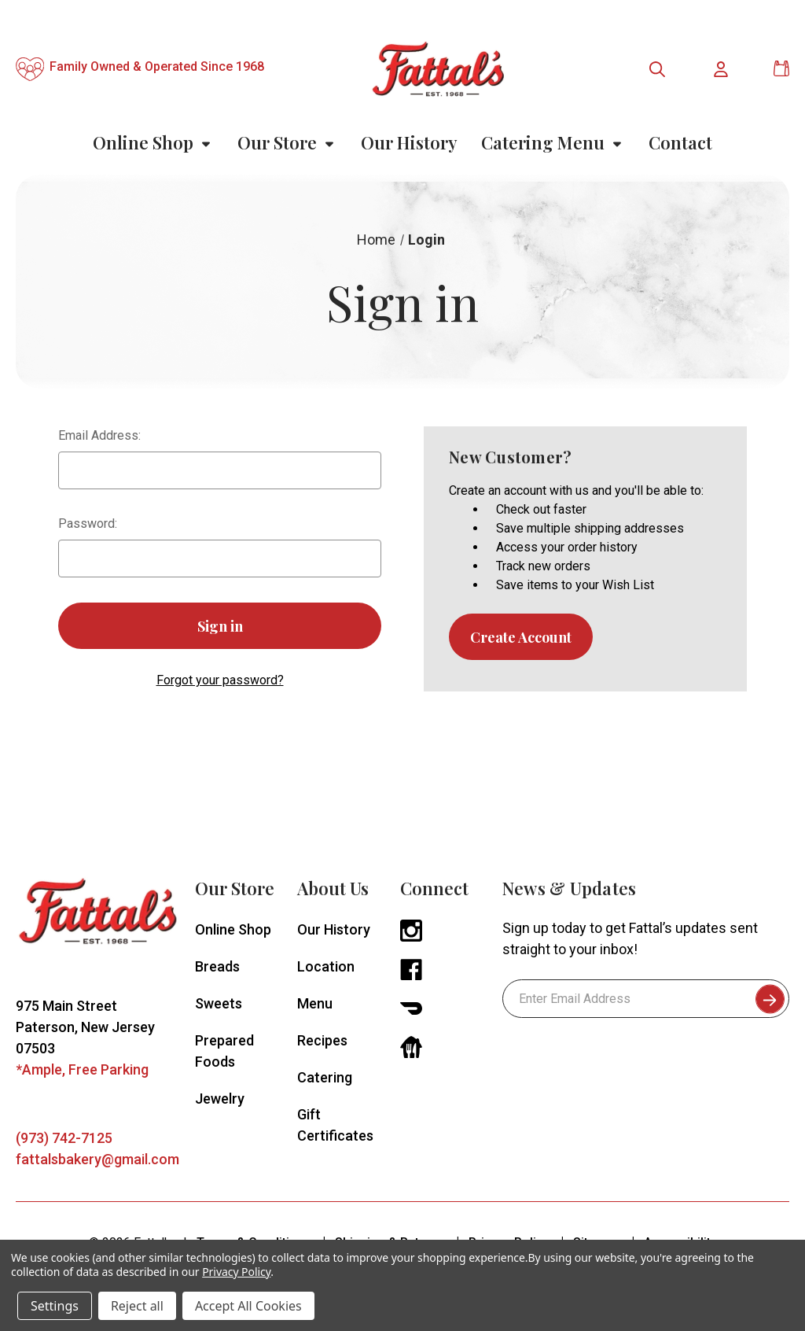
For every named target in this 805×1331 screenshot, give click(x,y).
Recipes (322, 1040)
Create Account (521, 637)
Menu (315, 1003)
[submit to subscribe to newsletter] (770, 998)
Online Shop (153, 142)
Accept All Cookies (248, 1305)
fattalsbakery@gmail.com (97, 1159)
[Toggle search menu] (657, 69)
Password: (87, 523)
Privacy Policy (236, 1271)
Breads (217, 966)
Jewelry (219, 1098)
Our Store (287, 142)
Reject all (137, 1305)
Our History (409, 142)
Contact (680, 142)
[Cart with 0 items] (781, 68)
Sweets (218, 1003)
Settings (55, 1305)
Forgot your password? (220, 680)
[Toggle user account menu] (721, 69)
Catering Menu (553, 142)
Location (326, 966)
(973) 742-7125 (64, 1138)
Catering (324, 1077)
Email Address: (99, 435)
